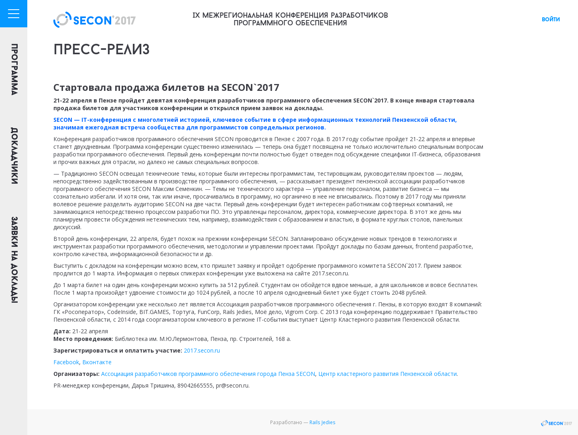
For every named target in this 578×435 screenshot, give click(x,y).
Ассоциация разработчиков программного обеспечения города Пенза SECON (208, 374)
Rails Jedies (322, 422)
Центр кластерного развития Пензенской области (387, 374)
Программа (14, 69)
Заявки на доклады (14, 260)
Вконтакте (97, 362)
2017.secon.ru (202, 350)
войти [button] (551, 20)
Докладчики (14, 156)
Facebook (66, 362)
